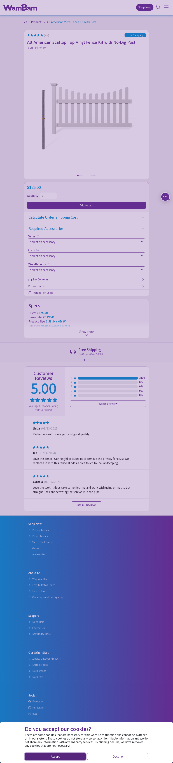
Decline (118, 756)
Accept (55, 756)
